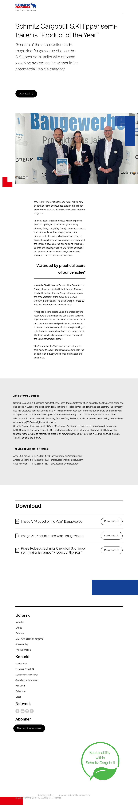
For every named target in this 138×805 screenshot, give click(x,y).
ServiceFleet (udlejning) (26, 675)
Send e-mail (21, 664)
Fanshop (19, 633)
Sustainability (21, 644)
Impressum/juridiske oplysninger (75, 795)
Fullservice (20, 691)
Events (18, 628)
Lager (18, 697)
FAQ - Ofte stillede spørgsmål (29, 639)
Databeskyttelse (45, 795)
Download (24, 93)
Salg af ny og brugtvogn (26, 680)
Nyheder (19, 622)
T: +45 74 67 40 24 (24, 669)
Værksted (20, 686)
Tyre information (23, 650)
